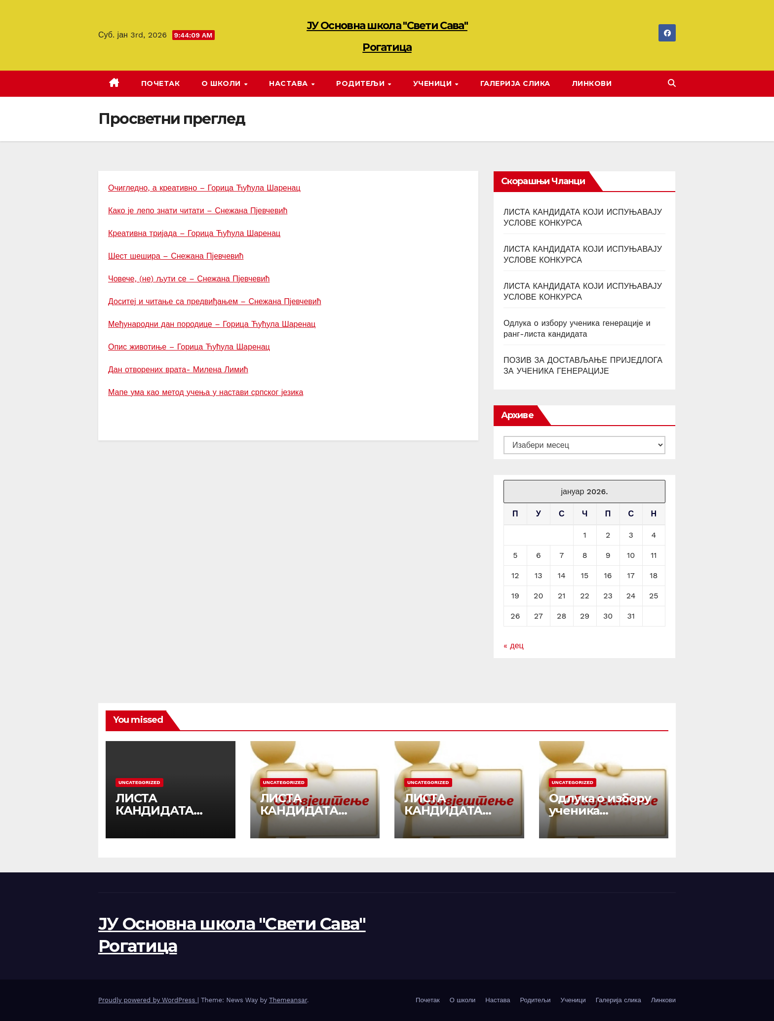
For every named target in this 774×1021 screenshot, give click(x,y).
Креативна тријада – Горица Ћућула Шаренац (194, 233)
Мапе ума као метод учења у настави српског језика (205, 392)
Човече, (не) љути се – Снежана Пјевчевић (189, 278)
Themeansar (288, 1000)
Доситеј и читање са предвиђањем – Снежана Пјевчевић (214, 301)
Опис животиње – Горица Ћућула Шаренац (189, 347)
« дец (513, 645)
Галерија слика (515, 83)
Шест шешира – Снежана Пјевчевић (175, 256)
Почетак (160, 83)
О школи (222, 83)
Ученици (433, 83)
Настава (289, 83)
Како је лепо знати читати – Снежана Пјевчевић (197, 210)
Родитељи (361, 83)
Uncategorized (139, 782)
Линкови (592, 83)
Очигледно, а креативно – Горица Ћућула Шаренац (204, 188)
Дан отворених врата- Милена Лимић (178, 369)
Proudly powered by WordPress (147, 1000)
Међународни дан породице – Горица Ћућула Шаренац (211, 324)
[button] (672, 83)
